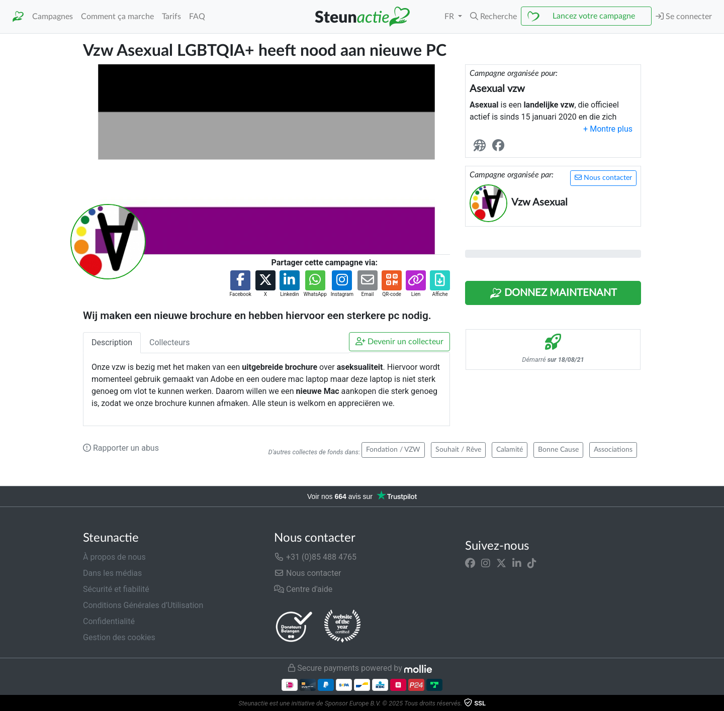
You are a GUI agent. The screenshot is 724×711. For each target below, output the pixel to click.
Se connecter (684, 16)
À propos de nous (114, 557)
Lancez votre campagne (594, 16)
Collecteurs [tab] (169, 342)
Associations (613, 449)
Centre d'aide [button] (303, 589)
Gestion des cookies (119, 637)
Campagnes (52, 17)
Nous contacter (603, 177)
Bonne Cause (558, 449)
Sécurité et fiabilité (116, 589)
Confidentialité (109, 621)
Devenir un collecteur (399, 341)
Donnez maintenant (553, 293)
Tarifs (171, 17)
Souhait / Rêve (458, 449)
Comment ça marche (117, 17)
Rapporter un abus (121, 448)
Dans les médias (112, 573)
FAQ (197, 17)
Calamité (509, 449)
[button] (493, 17)
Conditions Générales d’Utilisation (143, 605)
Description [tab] (112, 342)
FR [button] (450, 17)
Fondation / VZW (393, 449)
